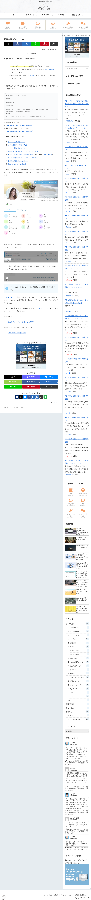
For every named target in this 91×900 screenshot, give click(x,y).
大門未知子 (70, 121)
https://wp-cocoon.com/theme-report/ (19, 125)
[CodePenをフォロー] (41, 397)
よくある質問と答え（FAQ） (18, 145)
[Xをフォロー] (21, 397)
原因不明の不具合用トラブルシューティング (24, 151)
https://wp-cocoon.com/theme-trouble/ (19, 131)
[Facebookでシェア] (17, 44)
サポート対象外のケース (16, 148)
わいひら (69, 280)
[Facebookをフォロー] (29, 397)
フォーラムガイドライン (16, 142)
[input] (77, 68)
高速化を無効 (50, 69)
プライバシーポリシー (66, 895)
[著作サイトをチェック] (17, 397)
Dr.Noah (68, 227)
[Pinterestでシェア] (44, 44)
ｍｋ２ (68, 192)
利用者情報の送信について (82, 895)
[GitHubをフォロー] (37, 397)
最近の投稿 (52, 182)
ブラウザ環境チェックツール (18, 161)
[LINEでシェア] (35, 44)
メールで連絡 (48, 895)
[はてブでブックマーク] (26, 44)
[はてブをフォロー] (33, 397)
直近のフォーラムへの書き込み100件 (21, 322)
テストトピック (42, 308)
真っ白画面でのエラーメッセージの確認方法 (24, 158)
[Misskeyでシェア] (13, 382)
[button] (54, 44)
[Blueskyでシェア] (49, 377)
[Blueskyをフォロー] (25, 397)
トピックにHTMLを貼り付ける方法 (20, 154)
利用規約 (56, 895)
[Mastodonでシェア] (31, 377)
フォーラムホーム (40, 182)
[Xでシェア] (8, 44)
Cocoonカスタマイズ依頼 (17, 164)
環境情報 (31, 75)
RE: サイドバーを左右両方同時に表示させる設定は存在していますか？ (77, 104)
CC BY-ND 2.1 (11, 297)
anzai (67, 161)
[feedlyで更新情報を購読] (45, 397)
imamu (68, 142)
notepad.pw (48, 154)
